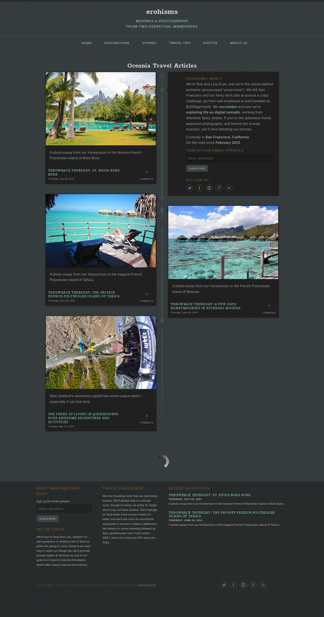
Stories (148, 45)
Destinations (114, 45)
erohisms (162, 12)
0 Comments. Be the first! (146, 179)
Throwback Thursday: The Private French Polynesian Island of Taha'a (86, 303)
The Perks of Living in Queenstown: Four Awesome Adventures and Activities (86, 429)
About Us (242, 45)
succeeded (264, 113)
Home (82, 45)
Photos (213, 45)
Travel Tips (181, 45)
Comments (146, 184)
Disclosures (153, 609)
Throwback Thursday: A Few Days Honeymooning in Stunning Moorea (208, 324)
